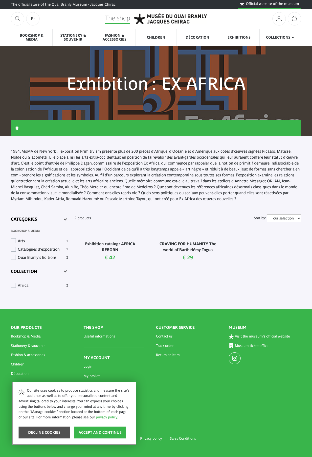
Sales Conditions (183, 438)
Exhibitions (238, 37)
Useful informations (99, 336)
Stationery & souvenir (73, 37)
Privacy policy (151, 438)
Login (88, 366)
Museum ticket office (249, 345)
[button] (41, 336)
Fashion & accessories (114, 37)
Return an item (168, 355)
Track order (165, 346)
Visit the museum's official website (259, 336)
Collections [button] (278, 37)
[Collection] (39, 271)
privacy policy (106, 417)
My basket (92, 376)
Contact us (164, 336)
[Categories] (39, 219)
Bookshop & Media (32, 37)
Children (156, 37)
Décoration (197, 37)
